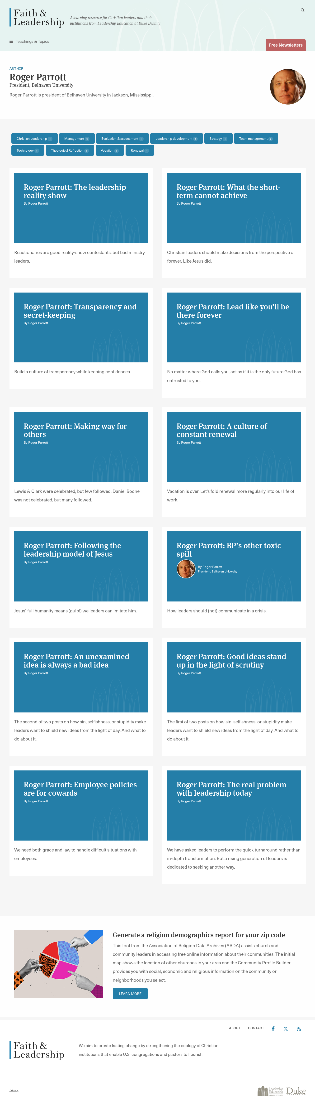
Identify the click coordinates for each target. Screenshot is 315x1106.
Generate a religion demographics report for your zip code (199, 934)
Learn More (130, 993)
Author (16, 68)
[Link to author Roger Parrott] (186, 568)
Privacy (14, 1090)
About (234, 1028)
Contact (256, 1028)
